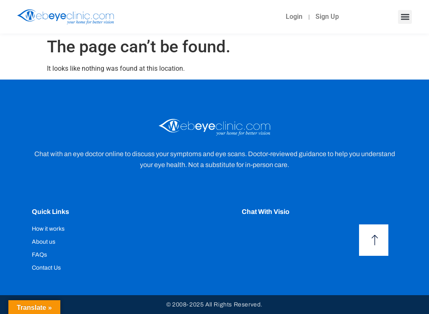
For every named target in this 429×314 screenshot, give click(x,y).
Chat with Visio (265, 211)
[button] (405, 17)
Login (294, 17)
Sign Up (327, 17)
